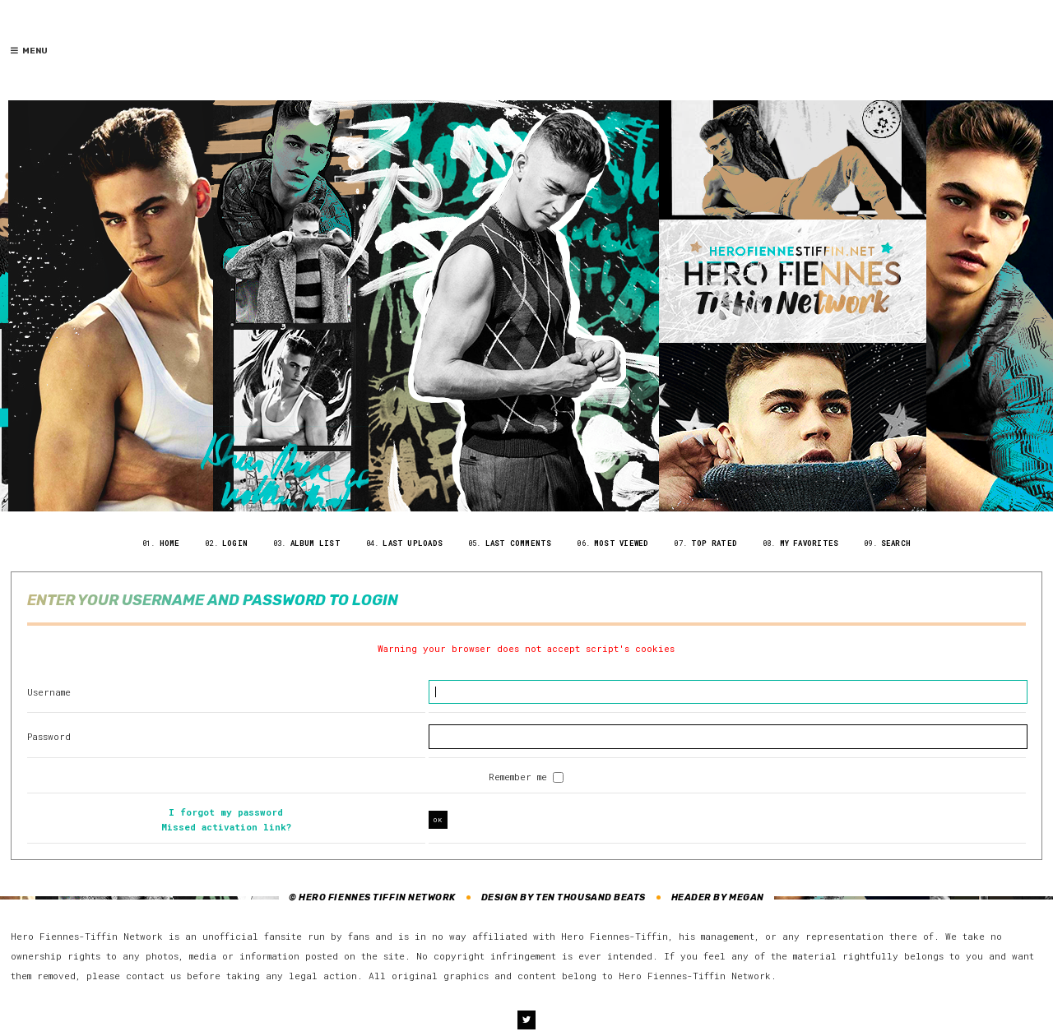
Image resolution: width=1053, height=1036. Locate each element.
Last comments (518, 543)
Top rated (714, 543)
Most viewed (621, 543)
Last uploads (413, 543)
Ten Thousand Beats (591, 897)
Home (170, 543)
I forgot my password (226, 812)
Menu (29, 51)
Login (235, 543)
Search (896, 543)
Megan (746, 897)
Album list (315, 543)
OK (438, 820)
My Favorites (809, 543)
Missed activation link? (226, 827)
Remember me (521, 776)
